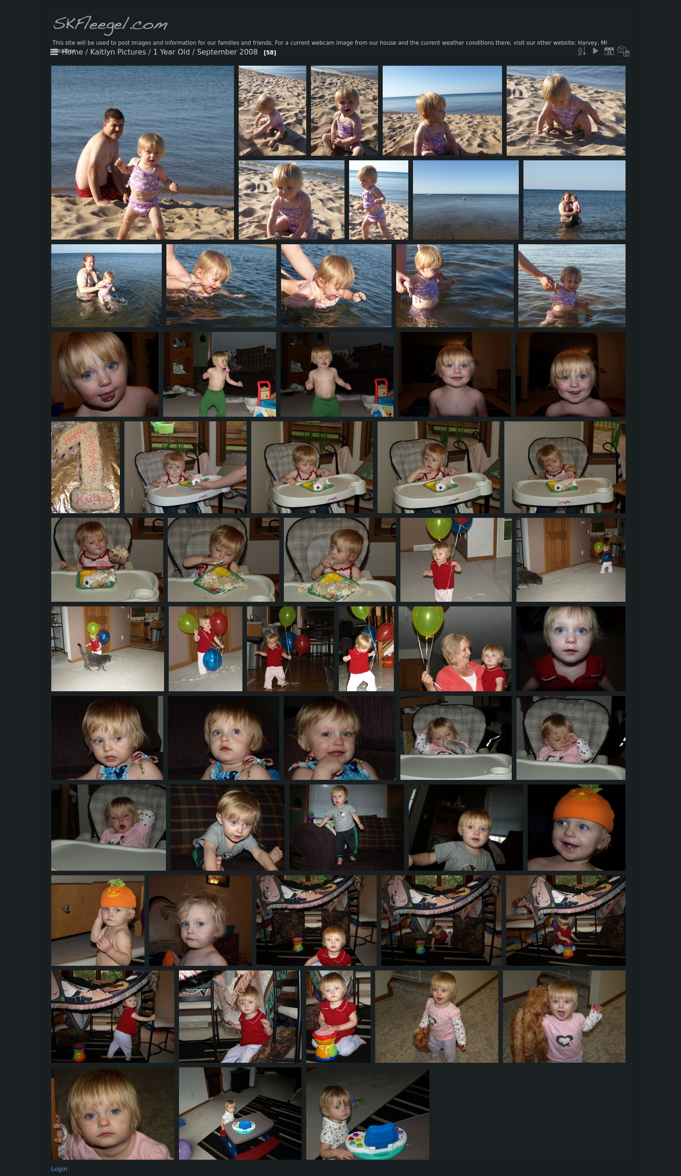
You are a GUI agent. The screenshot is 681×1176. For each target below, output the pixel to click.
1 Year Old (171, 52)
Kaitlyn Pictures (118, 52)
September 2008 (227, 52)
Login (59, 1168)
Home (72, 52)
